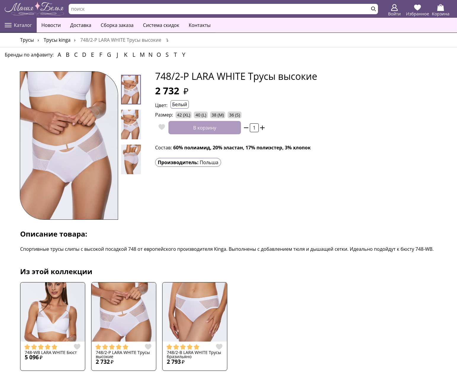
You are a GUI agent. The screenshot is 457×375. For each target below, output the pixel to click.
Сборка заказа (117, 25)
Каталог (18, 25)
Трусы (27, 40)
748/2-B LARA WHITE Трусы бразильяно (194, 354)
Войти (394, 10)
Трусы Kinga (57, 40)
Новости (51, 25)
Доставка (80, 25)
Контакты (200, 25)
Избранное (417, 10)
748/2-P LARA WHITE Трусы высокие (123, 354)
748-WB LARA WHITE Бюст (51, 352)
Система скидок (161, 25)
